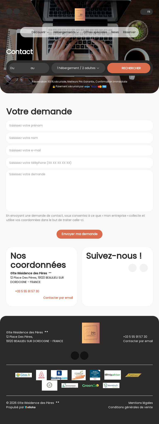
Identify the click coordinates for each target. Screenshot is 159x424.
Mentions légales (141, 403)
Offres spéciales (95, 32)
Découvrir (40, 32)
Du (12, 68)
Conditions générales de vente (130, 407)
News (115, 32)
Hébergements (66, 32)
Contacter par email (58, 298)
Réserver (129, 32)
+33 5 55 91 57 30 (132, 337)
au (32, 68)
